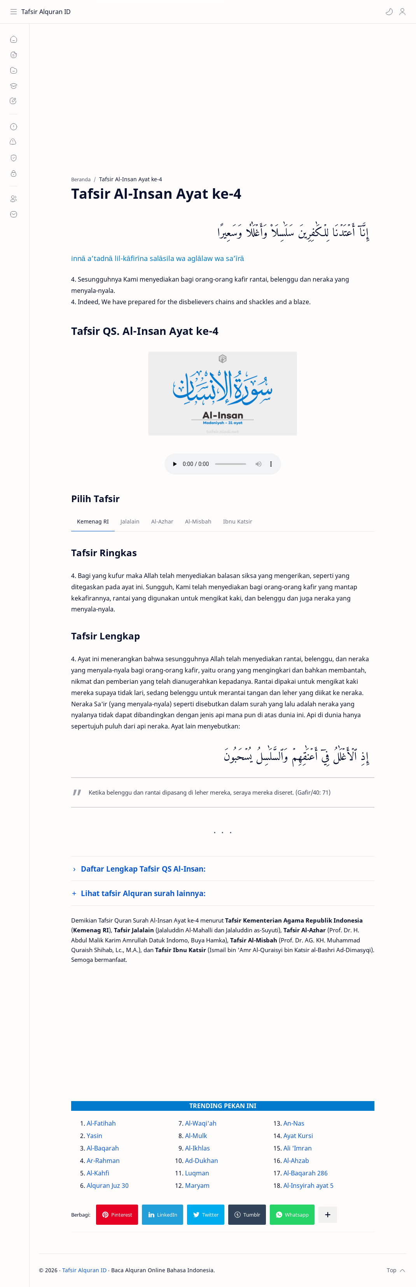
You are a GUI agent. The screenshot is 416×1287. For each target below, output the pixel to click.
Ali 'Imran (297, 1148)
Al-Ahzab (296, 1160)
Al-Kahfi (98, 1173)
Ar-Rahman (103, 1160)
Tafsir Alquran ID (46, 11)
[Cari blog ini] (161, 12)
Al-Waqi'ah (201, 1123)
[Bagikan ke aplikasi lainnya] (327, 1214)
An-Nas (293, 1123)
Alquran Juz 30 (108, 1185)
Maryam (197, 1185)
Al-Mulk (196, 1135)
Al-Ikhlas (197, 1148)
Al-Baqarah (103, 1148)
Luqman (197, 1173)
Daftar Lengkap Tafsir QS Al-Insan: (143, 869)
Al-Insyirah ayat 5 (308, 1185)
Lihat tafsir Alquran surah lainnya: (143, 893)
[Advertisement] (222, 105)
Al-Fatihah (101, 1123)
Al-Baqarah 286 (305, 1173)
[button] (389, 12)
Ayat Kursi (298, 1135)
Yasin (94, 1135)
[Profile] (402, 12)
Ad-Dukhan (201, 1160)
